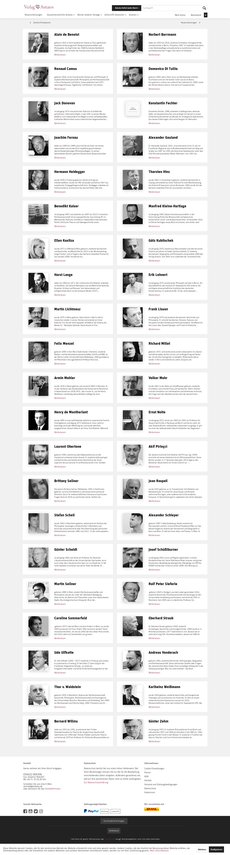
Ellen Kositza (64, 241)
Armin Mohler (64, 378)
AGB (146, 776)
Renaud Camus (65, 69)
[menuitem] (155, 8)
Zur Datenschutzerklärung (96, 782)
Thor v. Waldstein (67, 687)
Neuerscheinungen (190, 23)
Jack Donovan (64, 103)
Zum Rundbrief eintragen (114, 821)
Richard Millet (159, 344)
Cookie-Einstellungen (154, 768)
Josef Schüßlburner (163, 550)
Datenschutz (150, 788)
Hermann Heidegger (69, 172)
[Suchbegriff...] (174, 8)
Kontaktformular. (53, 789)
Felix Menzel (64, 344)
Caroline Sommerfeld (70, 618)
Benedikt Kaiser (66, 206)
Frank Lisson (158, 309)
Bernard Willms (66, 721)
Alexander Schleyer (164, 515)
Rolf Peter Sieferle (163, 584)
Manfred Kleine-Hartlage (167, 206)
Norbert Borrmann (162, 35)
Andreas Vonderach (163, 653)
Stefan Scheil (64, 515)
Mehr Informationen (159, 850)
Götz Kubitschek (161, 241)
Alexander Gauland (163, 138)
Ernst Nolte (157, 412)
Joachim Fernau (66, 138)
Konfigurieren (216, 849)
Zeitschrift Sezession (40, 23)
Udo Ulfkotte (64, 653)
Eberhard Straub (161, 618)
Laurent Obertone (67, 447)
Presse (147, 772)
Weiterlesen (60, 55)
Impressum (149, 792)
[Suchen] (204, 8)
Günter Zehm (158, 721)
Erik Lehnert (158, 275)
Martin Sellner (65, 584)
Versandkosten (109, 839)
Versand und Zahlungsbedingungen (160, 784)
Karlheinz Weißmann (164, 687)
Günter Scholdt (65, 550)
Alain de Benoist (66, 35)
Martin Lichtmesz (67, 309)
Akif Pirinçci (158, 447)
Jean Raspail (158, 481)
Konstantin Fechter (163, 103)
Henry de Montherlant (71, 412)
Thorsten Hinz (159, 172)
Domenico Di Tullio (163, 69)
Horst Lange (63, 275)
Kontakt (148, 780)
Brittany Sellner (66, 481)
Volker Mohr (158, 378)
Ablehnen (202, 849)
